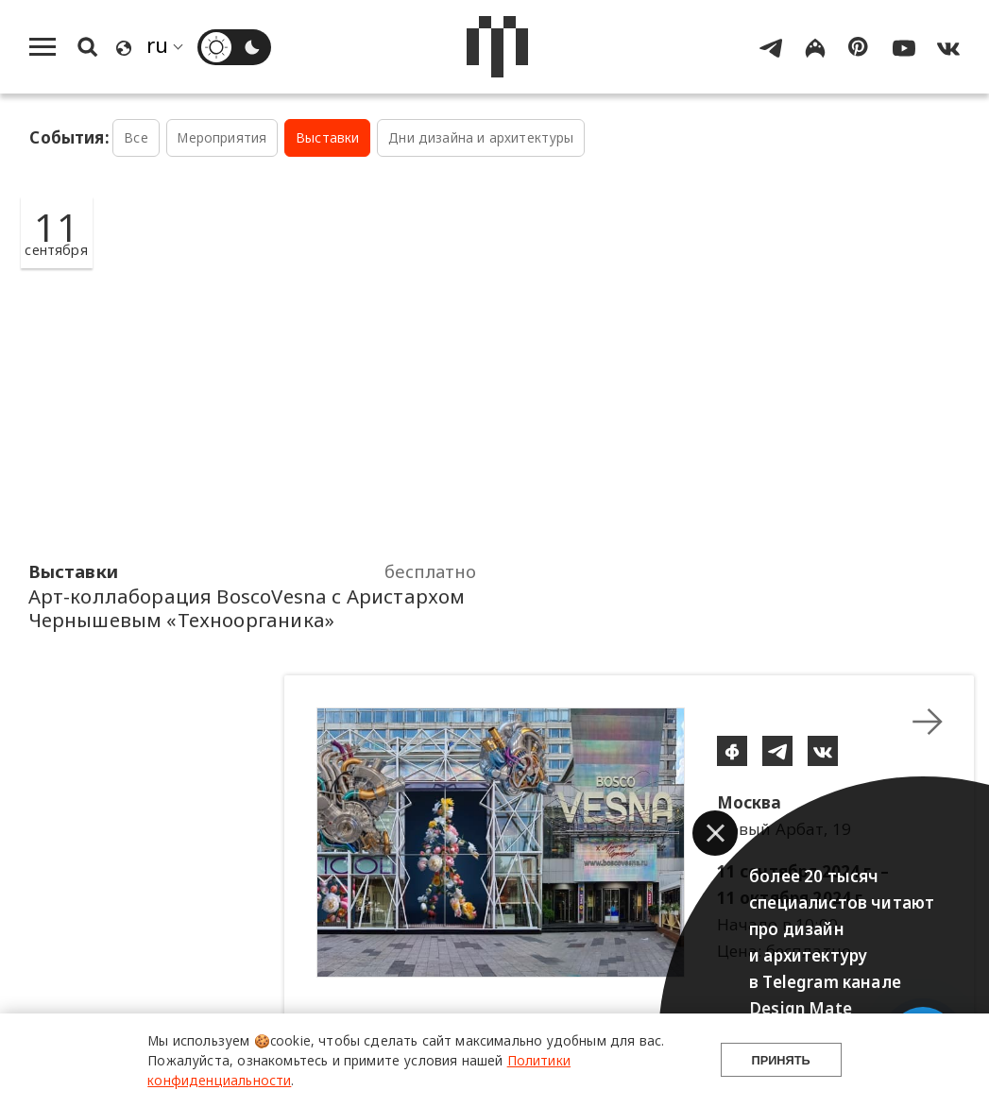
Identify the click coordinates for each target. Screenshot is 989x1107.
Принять (781, 1060)
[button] (715, 833)
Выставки (327, 137)
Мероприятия (221, 137)
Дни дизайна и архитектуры (480, 137)
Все (136, 137)
